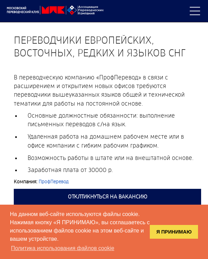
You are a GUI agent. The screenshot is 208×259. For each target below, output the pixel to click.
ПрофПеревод (54, 182)
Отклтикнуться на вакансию (107, 196)
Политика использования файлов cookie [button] (62, 248)
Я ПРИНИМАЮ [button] (174, 232)
